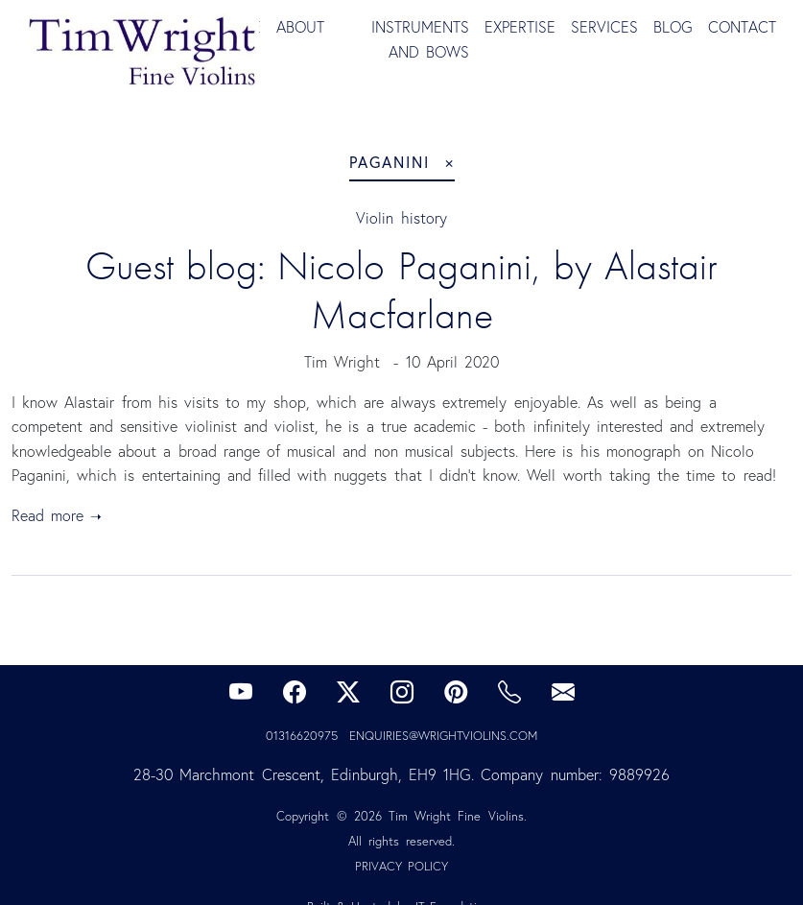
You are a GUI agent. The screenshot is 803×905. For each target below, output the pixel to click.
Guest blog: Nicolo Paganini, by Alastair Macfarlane (407, 290)
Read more (47, 515)
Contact (742, 26)
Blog (673, 26)
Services (604, 26)
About (300, 26)
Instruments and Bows (420, 39)
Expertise (519, 26)
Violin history (401, 217)
